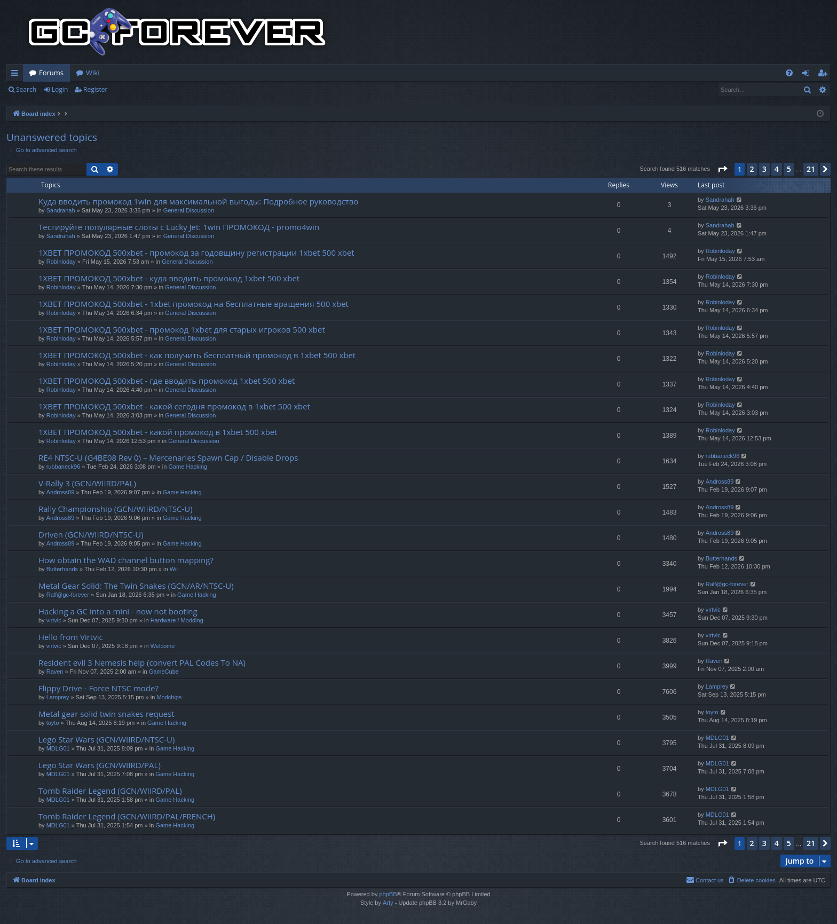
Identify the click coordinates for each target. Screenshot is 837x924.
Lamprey (57, 697)
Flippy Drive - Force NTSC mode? (98, 688)
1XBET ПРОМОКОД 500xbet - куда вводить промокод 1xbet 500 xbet (168, 278)
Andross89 (60, 492)
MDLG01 (58, 748)
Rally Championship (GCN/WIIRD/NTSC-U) (115, 508)
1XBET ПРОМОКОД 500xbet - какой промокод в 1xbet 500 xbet (158, 432)
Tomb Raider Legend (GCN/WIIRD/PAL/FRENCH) (126, 816)
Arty (388, 902)
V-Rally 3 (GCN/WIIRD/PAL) (87, 483)
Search (26, 89)
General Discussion (188, 210)
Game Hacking (187, 466)
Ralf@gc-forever (67, 594)
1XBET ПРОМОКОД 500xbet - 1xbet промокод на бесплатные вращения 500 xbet (193, 303)
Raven (55, 671)
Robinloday (61, 261)
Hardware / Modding (177, 620)
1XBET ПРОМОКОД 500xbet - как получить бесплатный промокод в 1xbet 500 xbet (197, 355)
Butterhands (62, 569)
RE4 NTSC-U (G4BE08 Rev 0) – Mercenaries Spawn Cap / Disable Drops (168, 457)
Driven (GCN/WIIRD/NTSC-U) (91, 534)
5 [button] (789, 169)
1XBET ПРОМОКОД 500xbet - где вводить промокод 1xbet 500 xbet (166, 380)
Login (60, 89)
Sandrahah (60, 210)
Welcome (163, 646)
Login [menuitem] (808, 75)
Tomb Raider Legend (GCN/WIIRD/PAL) (110, 790)
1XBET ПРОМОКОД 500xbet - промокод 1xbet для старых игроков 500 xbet (181, 329)
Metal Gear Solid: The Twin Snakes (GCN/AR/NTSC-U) (136, 585)
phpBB (388, 894)
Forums (51, 72)
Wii (174, 569)
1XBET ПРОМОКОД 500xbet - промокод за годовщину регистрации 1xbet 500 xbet (196, 252)
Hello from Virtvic (70, 636)
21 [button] (811, 169)
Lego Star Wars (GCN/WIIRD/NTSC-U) (106, 739)
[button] (722, 169)
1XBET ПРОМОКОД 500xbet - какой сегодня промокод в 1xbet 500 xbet (174, 406)
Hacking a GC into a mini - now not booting (118, 611)
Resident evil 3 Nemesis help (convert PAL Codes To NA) (142, 662)
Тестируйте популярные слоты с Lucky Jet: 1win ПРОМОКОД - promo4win (178, 227)
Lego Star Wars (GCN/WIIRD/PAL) (99, 765)
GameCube (164, 671)
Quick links (17, 75)
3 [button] (764, 169)
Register (95, 89)
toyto (52, 723)
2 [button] (752, 169)
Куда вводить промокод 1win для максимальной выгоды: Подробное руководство (198, 201)
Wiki (92, 72)
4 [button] (777, 169)
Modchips (168, 697)
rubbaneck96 (63, 466)
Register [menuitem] (825, 75)
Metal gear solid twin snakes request (106, 713)
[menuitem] (789, 73)
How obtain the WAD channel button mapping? (126, 560)
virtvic (53, 620)
